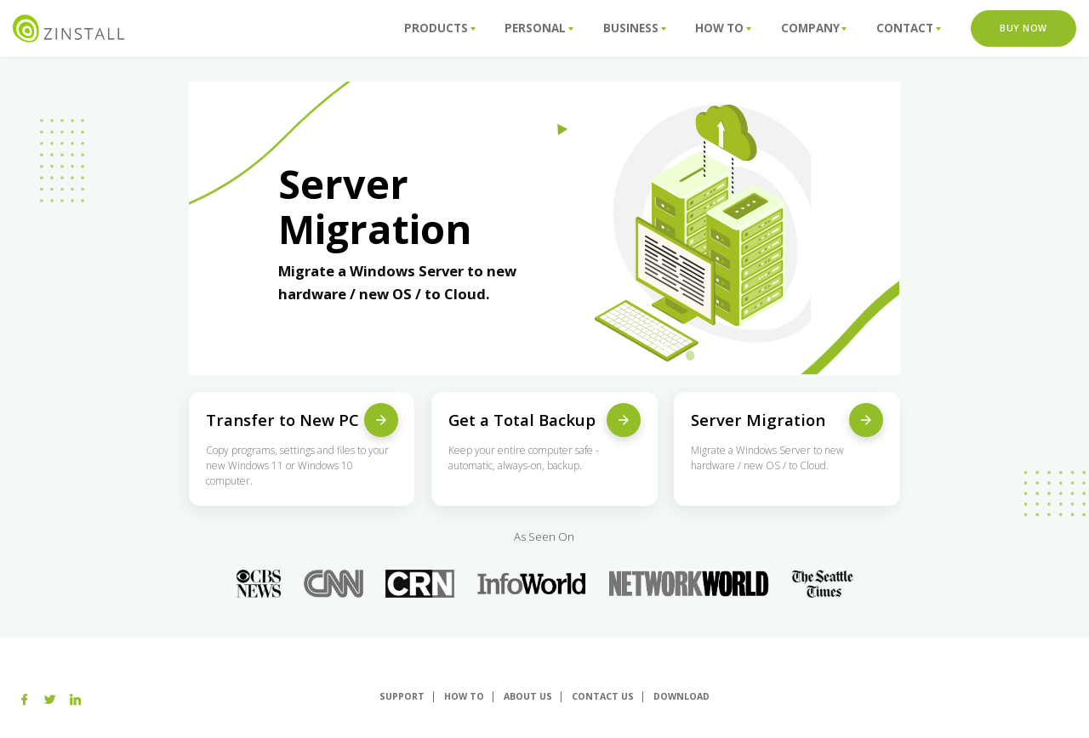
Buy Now (1023, 28)
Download (681, 696)
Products (440, 28)
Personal (539, 28)
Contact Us (603, 696)
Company (814, 28)
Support (402, 696)
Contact (908, 28)
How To (723, 28)
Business (634, 28)
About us (528, 696)
